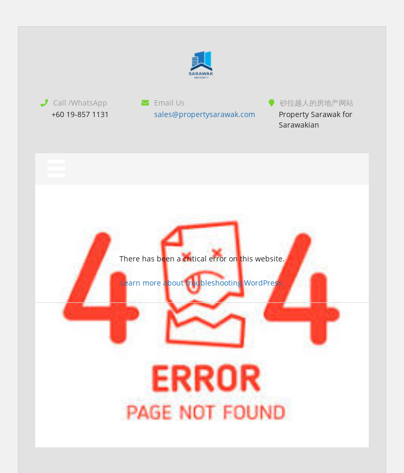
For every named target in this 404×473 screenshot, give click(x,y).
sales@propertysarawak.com (204, 114)
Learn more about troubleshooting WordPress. (202, 283)
